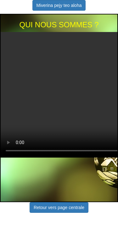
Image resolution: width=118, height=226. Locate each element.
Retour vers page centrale (59, 207)
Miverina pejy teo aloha (59, 5)
